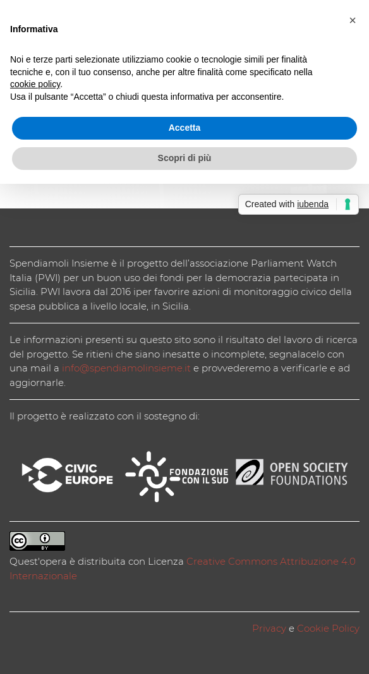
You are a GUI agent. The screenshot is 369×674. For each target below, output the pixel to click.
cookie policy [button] (35, 84)
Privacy (269, 628)
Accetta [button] (185, 128)
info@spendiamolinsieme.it (126, 368)
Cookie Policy (328, 628)
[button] (352, 20)
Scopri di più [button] (185, 158)
